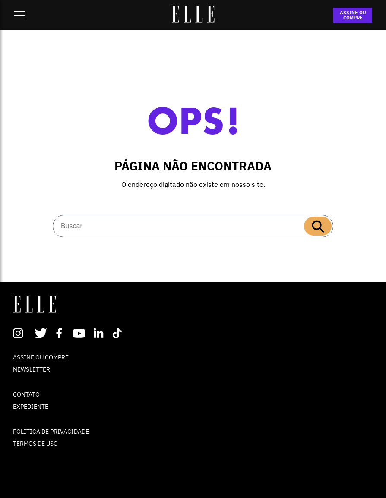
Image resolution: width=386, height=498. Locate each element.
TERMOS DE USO (35, 444)
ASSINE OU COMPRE (353, 15)
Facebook (61, 333)
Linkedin (99, 333)
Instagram (22, 333)
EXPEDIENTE (30, 406)
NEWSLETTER (31, 369)
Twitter (41, 333)
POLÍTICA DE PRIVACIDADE (51, 431)
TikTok (119, 333)
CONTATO (26, 394)
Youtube (80, 333)
